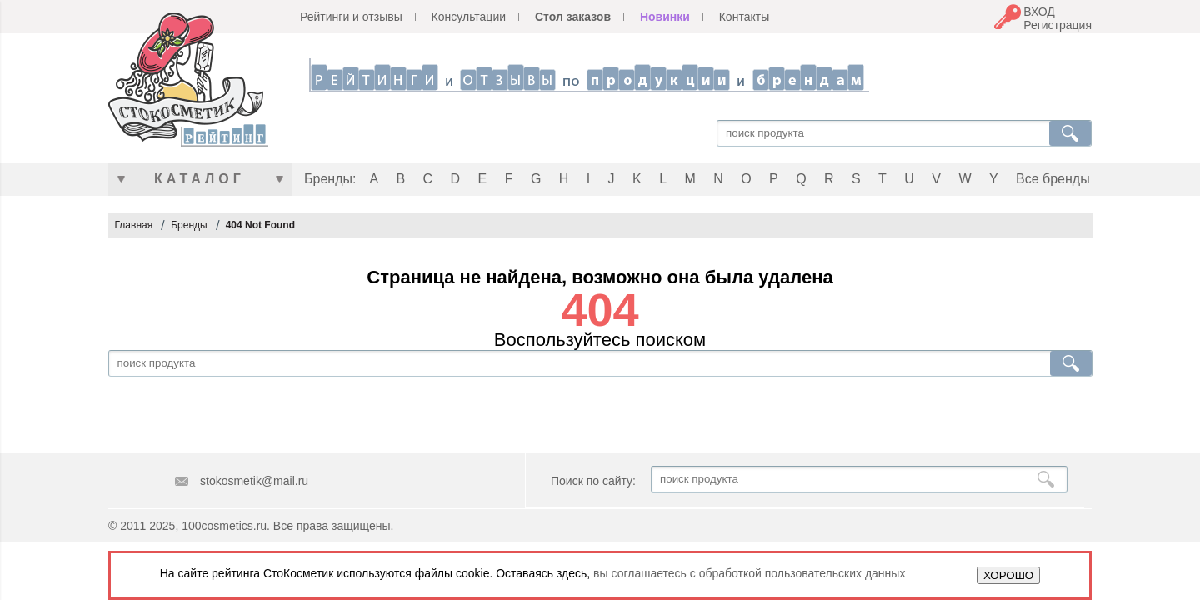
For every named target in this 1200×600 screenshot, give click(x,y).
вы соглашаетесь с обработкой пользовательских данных (749, 573)
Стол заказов (573, 16)
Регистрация (1057, 25)
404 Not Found (260, 225)
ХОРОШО (1008, 575)
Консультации (469, 16)
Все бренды (1053, 179)
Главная (134, 225)
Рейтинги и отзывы (351, 16)
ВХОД (1039, 11)
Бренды (189, 225)
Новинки (665, 16)
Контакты (744, 16)
